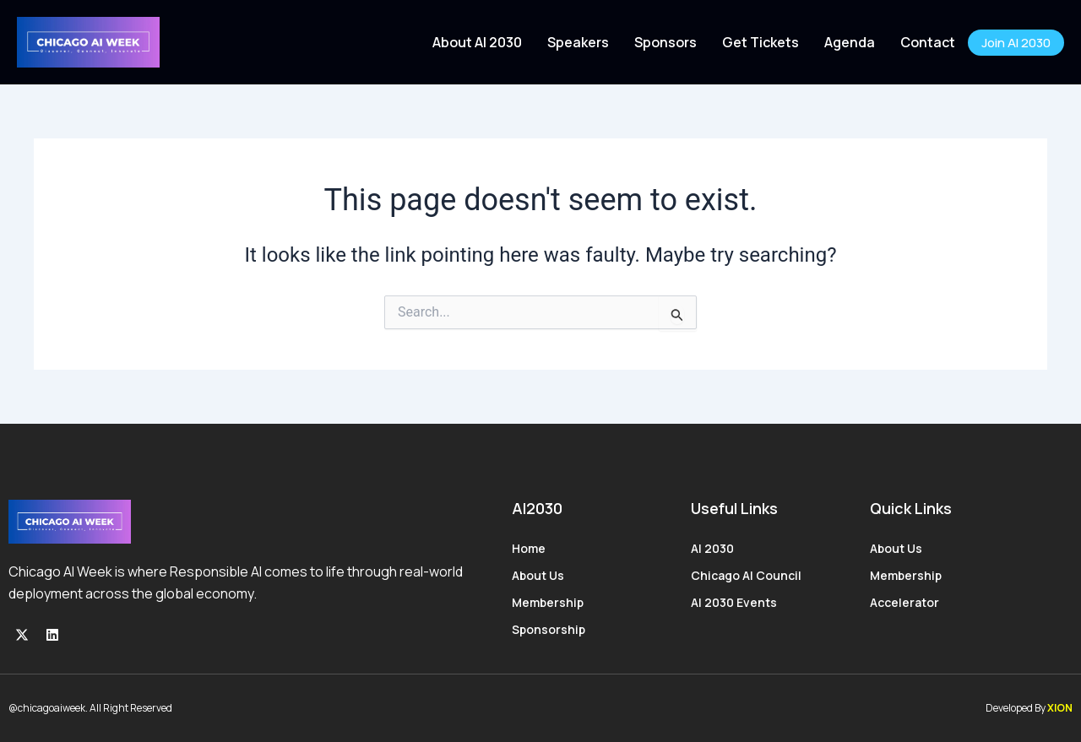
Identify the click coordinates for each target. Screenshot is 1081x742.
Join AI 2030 (1016, 42)
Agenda (849, 42)
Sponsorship (548, 629)
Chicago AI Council (746, 575)
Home (529, 548)
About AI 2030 (477, 42)
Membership (548, 602)
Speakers (578, 42)
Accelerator (904, 602)
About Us (538, 575)
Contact (927, 42)
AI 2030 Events (734, 602)
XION (1060, 708)
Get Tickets (760, 42)
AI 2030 (712, 548)
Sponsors (665, 42)
